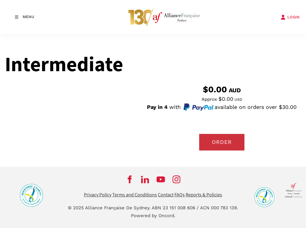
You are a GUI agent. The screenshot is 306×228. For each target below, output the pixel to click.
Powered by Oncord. (153, 215)
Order (222, 142)
